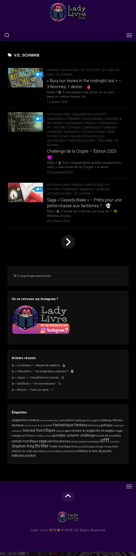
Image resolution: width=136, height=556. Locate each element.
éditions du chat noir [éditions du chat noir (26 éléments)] (25, 455)
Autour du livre (58, 114)
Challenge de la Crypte (88, 114)
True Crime (104, 140)
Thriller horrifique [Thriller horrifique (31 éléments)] (60, 451)
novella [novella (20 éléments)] (38, 440)
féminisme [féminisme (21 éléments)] (94, 429)
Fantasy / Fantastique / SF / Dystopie (73, 70)
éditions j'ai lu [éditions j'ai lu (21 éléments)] (46, 455)
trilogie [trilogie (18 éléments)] (100, 451)
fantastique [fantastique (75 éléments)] (63, 429)
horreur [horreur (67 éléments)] (29, 434)
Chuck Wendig (93, 118)
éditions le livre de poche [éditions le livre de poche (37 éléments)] (94, 455)
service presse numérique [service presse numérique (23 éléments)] (85, 445)
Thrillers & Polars (81, 140)
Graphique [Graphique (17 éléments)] (118, 430)
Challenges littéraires (64, 118)
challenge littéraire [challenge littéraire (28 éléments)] (111, 424)
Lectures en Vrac (93, 131)
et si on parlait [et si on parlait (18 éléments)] (45, 430)
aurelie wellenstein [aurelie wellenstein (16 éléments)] (49, 425)
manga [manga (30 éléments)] (16, 440)
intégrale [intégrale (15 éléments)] (60, 435)
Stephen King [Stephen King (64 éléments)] (23, 450)
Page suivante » (68, 246)
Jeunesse (103, 193)
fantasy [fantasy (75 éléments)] (81, 429)
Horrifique (54, 131)
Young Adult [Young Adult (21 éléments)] (111, 451)
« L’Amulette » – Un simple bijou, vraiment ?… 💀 (44, 375)
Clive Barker (76, 123)
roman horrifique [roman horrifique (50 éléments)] (25, 445)
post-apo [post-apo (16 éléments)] (47, 440)
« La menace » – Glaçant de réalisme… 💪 (40, 369)
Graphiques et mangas (101, 127)
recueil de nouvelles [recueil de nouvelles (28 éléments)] (108, 440)
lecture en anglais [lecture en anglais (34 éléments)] (84, 435)
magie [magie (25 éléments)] (119, 435)
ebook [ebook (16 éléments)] (27, 430)
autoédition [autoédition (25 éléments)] (67, 424)
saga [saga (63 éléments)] (43, 445)
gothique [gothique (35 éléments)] (106, 430)
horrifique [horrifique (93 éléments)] (45, 434)
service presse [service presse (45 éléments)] (58, 445)
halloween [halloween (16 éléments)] (17, 435)
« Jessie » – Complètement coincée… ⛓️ (39, 381)
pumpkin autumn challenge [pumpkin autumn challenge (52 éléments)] (74, 440)
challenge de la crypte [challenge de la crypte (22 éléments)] (87, 424)
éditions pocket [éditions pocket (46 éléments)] (24, 460)
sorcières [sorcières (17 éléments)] (114, 446)
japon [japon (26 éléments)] (68, 435)
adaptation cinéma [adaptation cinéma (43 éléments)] (25, 424)
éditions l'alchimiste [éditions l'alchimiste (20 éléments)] (65, 455)
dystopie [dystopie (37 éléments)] (18, 430)
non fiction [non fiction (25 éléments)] (27, 440)
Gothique (76, 127)
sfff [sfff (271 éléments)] (105, 444)
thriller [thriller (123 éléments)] (42, 450)
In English (72, 131)
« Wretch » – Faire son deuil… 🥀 (34, 394)
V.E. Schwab (64, 74)
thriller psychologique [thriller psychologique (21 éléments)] (83, 451)
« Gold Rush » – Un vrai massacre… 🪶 (38, 388)
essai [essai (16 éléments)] (34, 430)
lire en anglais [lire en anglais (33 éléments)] (105, 435)
